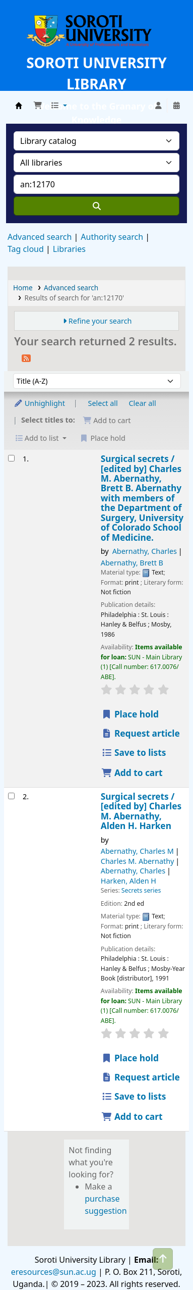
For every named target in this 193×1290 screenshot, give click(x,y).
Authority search (112, 236)
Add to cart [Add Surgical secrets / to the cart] (132, 773)
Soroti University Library (18, 105)
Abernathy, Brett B (132, 562)
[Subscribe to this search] (26, 357)
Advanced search (40, 236)
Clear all (142, 403)
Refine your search (100, 321)
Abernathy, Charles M (137, 851)
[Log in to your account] (158, 105)
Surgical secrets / (142, 498)
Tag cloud (26, 248)
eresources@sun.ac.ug (53, 1271)
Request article (140, 733)
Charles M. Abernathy (137, 861)
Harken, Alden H (128, 881)
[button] (37, 105)
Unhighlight (39, 403)
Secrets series (141, 890)
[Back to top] (163, 1259)
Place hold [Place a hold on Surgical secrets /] (130, 714)
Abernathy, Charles (144, 551)
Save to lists (133, 752)
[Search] (96, 206)
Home (23, 287)
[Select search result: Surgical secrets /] (11, 458)
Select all (103, 403)
